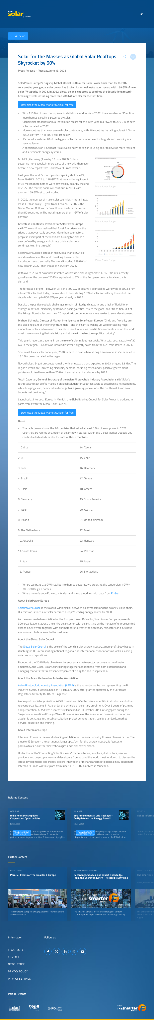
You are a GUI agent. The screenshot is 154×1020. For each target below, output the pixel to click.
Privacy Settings (19, 978)
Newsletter (16, 964)
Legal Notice (16, 949)
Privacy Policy (18, 971)
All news (16, 36)
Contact (13, 957)
